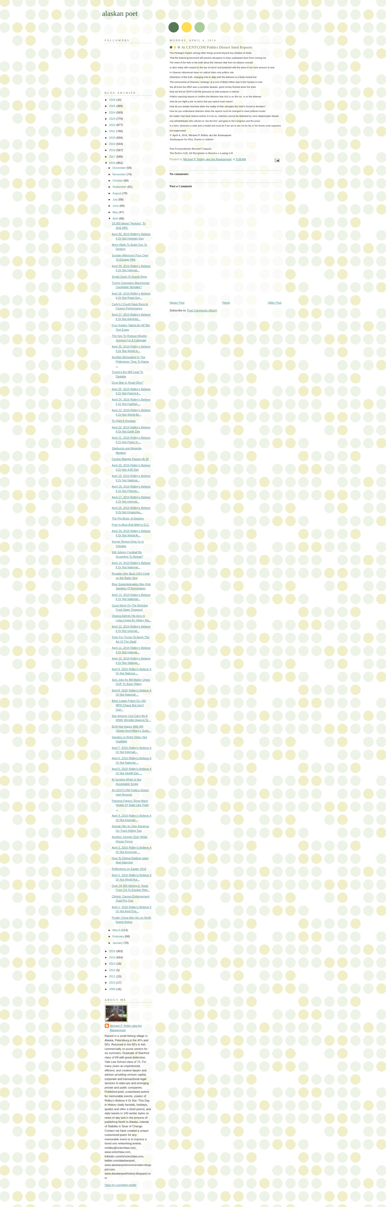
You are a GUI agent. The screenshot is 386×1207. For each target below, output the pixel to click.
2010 (112, 982)
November (120, 174)
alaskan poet (120, 13)
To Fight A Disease (124, 420)
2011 (112, 976)
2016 (112, 162)
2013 (112, 963)
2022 (112, 124)
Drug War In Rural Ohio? (127, 382)
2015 (112, 951)
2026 (112, 99)
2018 (112, 150)
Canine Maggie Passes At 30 (130, 459)
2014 (112, 957)
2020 (112, 137)
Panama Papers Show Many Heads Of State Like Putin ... (130, 805)
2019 (112, 143)
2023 (112, 118)
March (117, 930)
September (120, 186)
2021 (112, 131)
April (116, 218)
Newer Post (177, 302)
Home (226, 302)
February (119, 936)
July (116, 199)
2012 (112, 970)
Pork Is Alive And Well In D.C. (130, 524)
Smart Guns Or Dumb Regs (129, 276)
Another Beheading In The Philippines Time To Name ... (130, 361)
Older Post (274, 302)
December (120, 167)
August (117, 193)
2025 (112, 106)
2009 (112, 989)
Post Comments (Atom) (202, 310)
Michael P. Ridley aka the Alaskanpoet (126, 1028)
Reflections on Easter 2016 (129, 868)
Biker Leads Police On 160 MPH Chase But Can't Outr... (129, 705)
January (118, 942)
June (116, 205)
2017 (112, 156)
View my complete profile (121, 1184)
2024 (112, 112)
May (116, 212)
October (118, 180)
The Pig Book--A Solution (128, 518)
